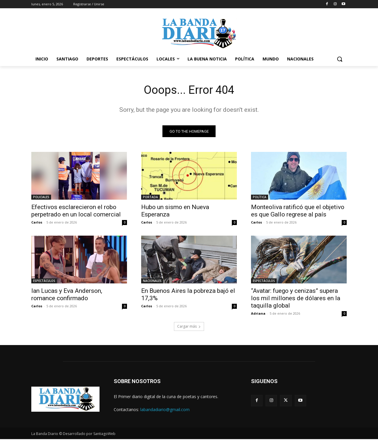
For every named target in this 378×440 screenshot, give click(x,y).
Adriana (258, 314)
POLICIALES (41, 198)
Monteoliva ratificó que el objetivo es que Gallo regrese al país (297, 211)
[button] (340, 59)
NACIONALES (152, 282)
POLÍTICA (259, 198)
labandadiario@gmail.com (165, 410)
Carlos (36, 223)
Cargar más (189, 327)
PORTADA (150, 198)
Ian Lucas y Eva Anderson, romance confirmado (66, 295)
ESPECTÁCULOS (44, 282)
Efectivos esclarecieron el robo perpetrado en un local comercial (76, 211)
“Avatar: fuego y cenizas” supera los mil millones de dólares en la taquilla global (295, 299)
